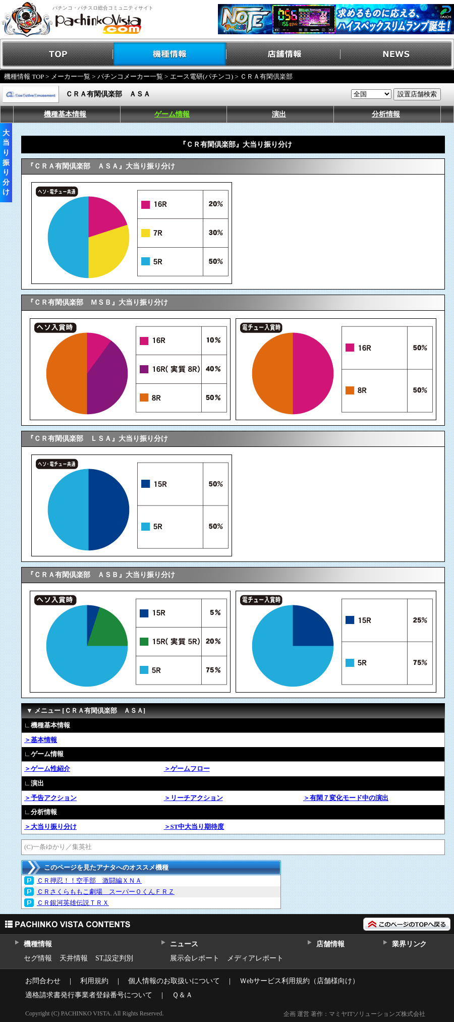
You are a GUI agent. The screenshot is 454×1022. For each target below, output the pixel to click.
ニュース (184, 944)
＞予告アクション (50, 798)
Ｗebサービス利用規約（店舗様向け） (299, 981)
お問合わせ (43, 981)
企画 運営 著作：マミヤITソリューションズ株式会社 (354, 1013)
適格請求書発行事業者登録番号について (88, 995)
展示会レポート (194, 958)
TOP (57, 54)
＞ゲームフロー (187, 768)
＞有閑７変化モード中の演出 (345, 798)
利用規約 (94, 981)
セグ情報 (38, 958)
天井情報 (74, 958)
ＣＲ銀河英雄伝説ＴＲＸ (73, 902)
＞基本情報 (40, 740)
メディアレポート (255, 958)
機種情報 (170, 54)
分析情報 (386, 114)
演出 (279, 114)
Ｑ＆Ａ (182, 995)
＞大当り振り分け (50, 826)
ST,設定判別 (114, 958)
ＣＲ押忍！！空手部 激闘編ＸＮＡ (89, 880)
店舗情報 (283, 54)
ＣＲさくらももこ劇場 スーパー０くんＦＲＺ (106, 891)
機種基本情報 (65, 114)
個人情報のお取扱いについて (174, 981)
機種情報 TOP (24, 76)
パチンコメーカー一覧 (130, 76)
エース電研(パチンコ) (202, 76)
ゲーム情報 (172, 114)
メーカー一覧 (70, 76)
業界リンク (409, 944)
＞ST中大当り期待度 (194, 826)
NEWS (397, 54)
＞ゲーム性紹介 (47, 768)
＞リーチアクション (193, 798)
